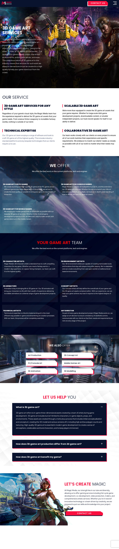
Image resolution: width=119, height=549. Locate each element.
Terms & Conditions (45, 531)
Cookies (29, 531)
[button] (59, 407)
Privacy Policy (63, 531)
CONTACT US (98, 3)
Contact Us (78, 531)
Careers (90, 531)
